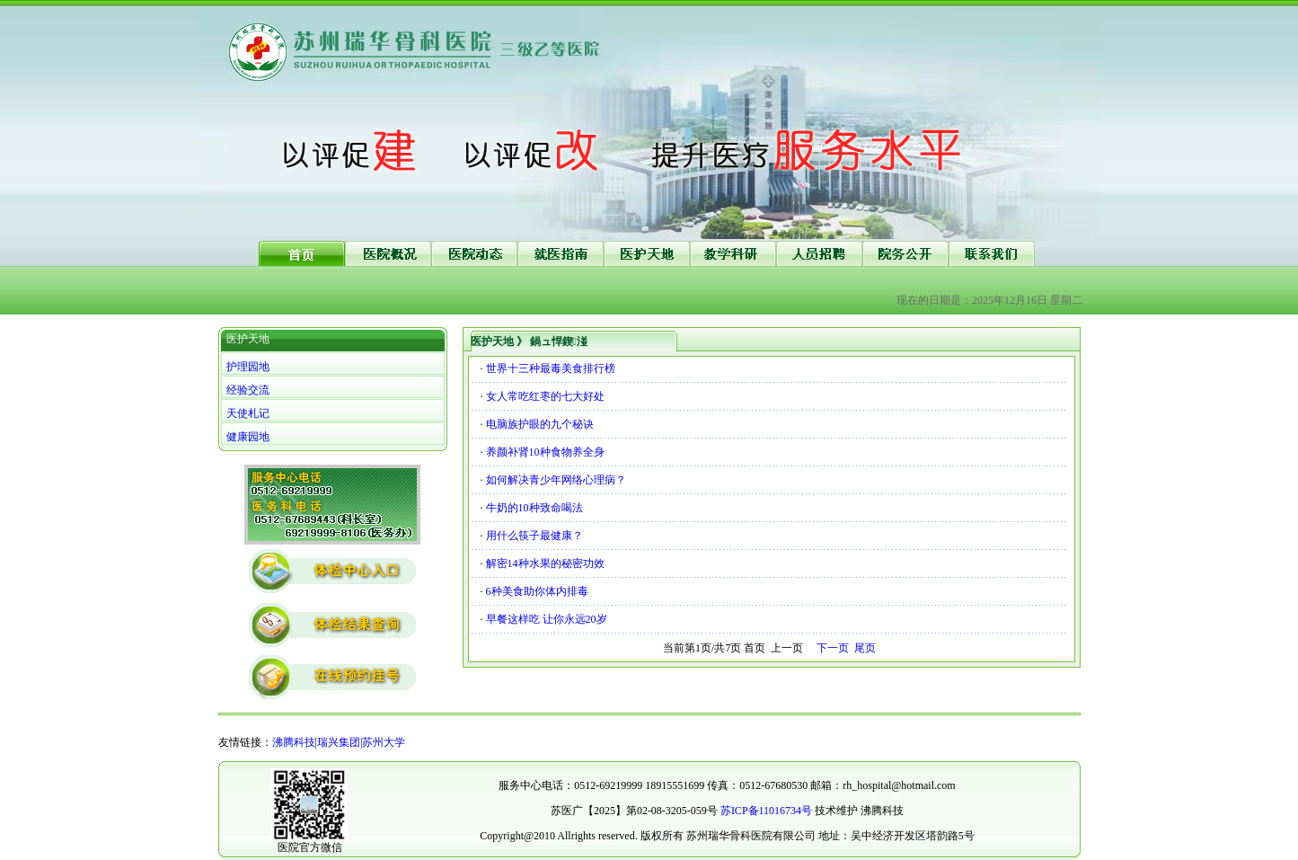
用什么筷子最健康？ (534, 535)
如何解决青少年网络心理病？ (556, 480)
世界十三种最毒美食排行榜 (550, 368)
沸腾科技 (293, 742)
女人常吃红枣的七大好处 (545, 396)
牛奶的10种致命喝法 (534, 507)
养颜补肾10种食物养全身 (545, 452)
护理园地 (247, 366)
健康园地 (247, 436)
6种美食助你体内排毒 (537, 591)
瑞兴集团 (338, 742)
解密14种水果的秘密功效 (545, 563)
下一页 (833, 648)
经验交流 (247, 390)
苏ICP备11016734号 (766, 810)
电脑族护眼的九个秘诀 (540, 424)
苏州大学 (383, 742)
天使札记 (247, 413)
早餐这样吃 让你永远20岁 (546, 619)
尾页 (865, 648)
